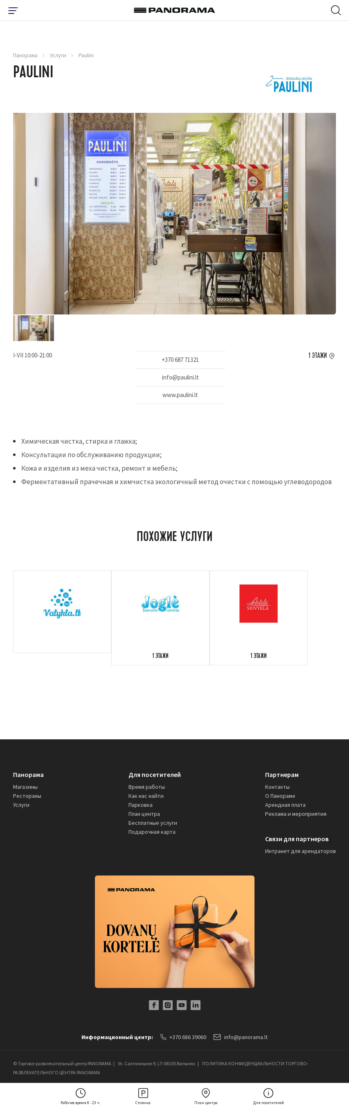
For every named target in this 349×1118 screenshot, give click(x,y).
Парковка (140, 804)
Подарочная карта (152, 831)
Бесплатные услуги (152, 822)
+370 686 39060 (183, 1037)
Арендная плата (285, 804)
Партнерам (282, 774)
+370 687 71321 (180, 360)
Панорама (25, 55)
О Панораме (280, 795)
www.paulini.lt (180, 395)
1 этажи (317, 355)
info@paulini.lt (180, 377)
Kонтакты (277, 786)
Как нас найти (146, 795)
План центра (144, 813)
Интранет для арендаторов (300, 851)
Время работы (146, 786)
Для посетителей (154, 774)
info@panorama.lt (241, 1037)
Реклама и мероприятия (295, 813)
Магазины (25, 786)
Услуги (58, 55)
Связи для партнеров (297, 839)
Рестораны (27, 795)
